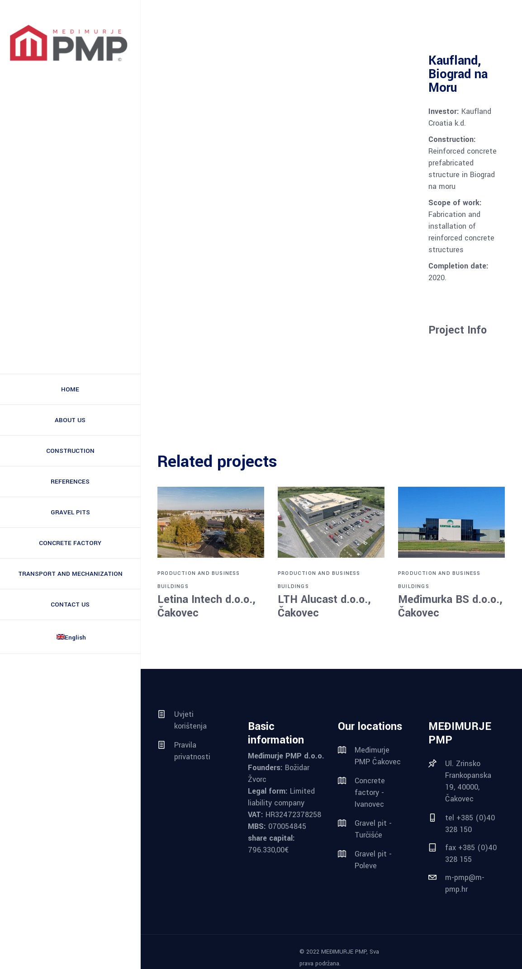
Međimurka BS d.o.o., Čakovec (450, 606)
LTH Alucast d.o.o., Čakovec (324, 606)
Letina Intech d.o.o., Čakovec (206, 606)
